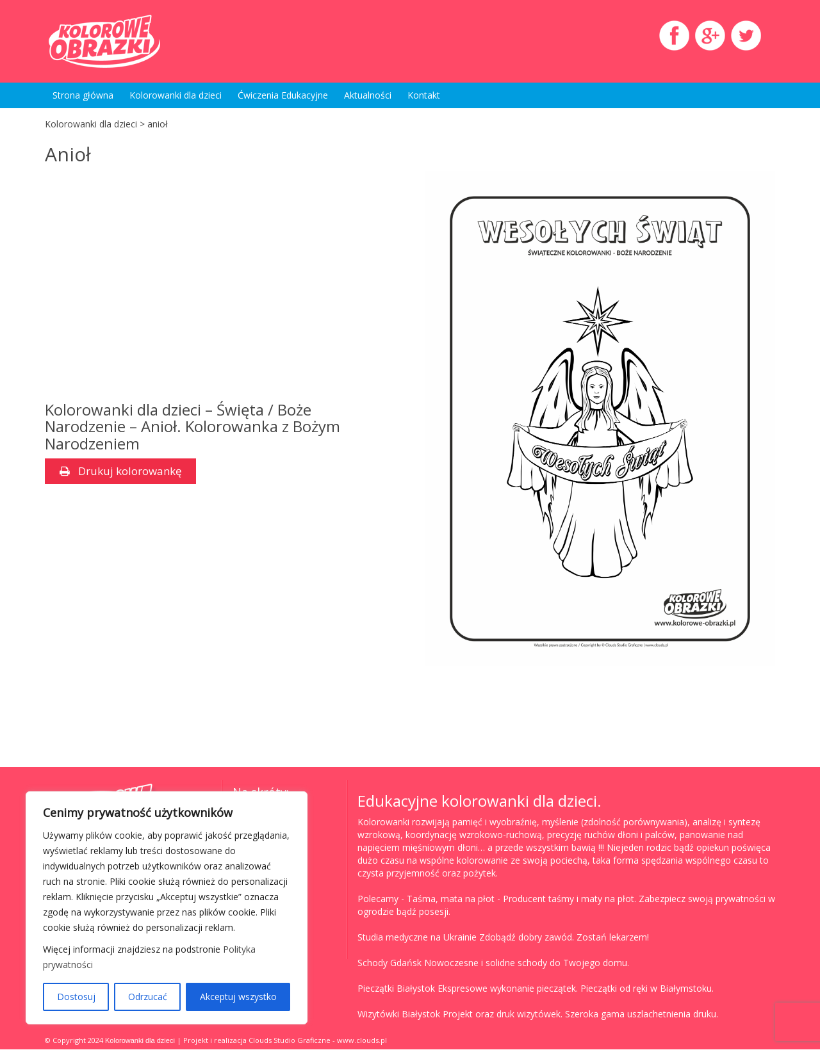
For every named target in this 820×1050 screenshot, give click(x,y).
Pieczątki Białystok (396, 989)
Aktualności (367, 95)
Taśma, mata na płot (451, 899)
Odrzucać (147, 996)
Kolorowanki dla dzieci (175, 95)
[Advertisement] (220, 286)
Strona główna (83, 95)
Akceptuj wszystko (238, 996)
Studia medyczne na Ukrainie (417, 938)
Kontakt (423, 95)
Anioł (68, 154)
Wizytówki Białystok (398, 1014)
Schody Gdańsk (389, 963)
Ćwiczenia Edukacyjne (283, 95)
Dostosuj (76, 996)
